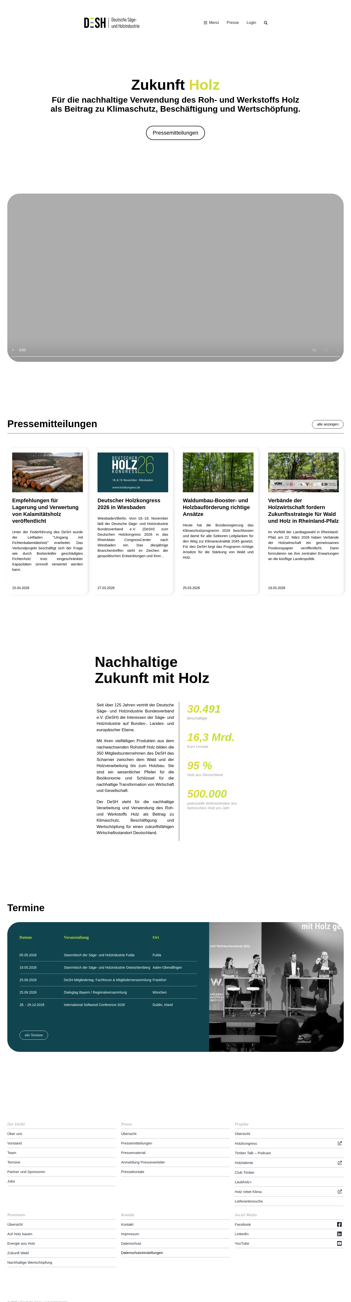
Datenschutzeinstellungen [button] (142, 1217)
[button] (266, 22)
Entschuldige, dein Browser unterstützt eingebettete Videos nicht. (175, 278)
